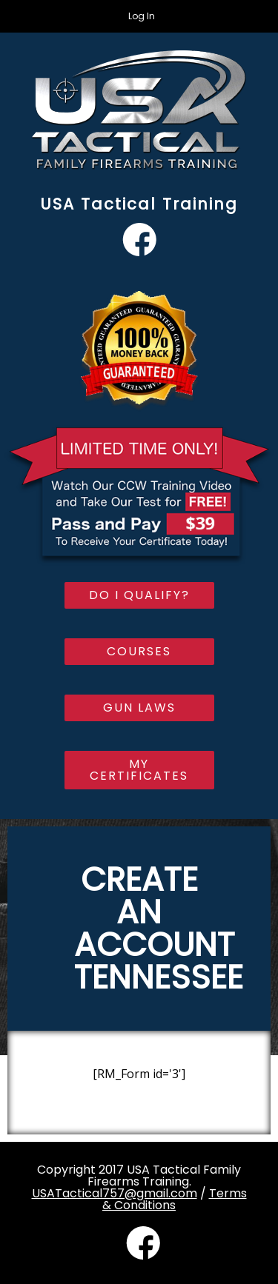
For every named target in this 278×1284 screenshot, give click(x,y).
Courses (139, 651)
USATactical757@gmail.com (114, 1193)
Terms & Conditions (174, 1199)
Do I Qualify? (139, 594)
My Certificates (139, 769)
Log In (141, 16)
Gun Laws (139, 707)
